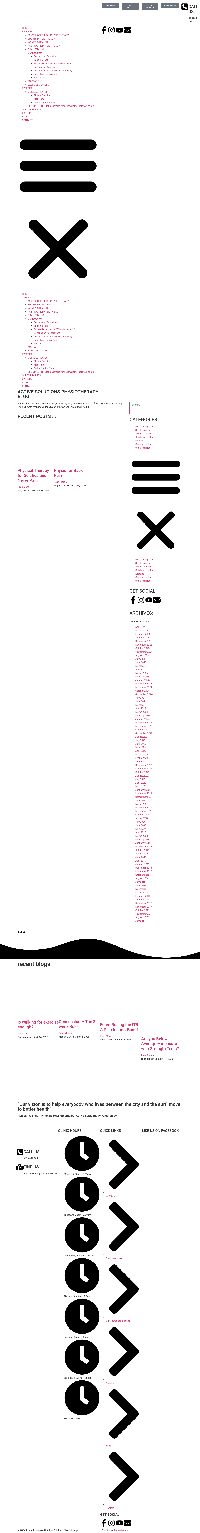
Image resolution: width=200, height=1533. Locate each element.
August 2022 (141, 775)
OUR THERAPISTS (31, 109)
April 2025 (140, 669)
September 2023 (144, 733)
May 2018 (140, 889)
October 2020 (142, 814)
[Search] (131, 411)
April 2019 (140, 860)
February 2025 (142, 676)
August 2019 (141, 853)
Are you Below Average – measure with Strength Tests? (160, 1043)
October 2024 (142, 690)
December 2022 (143, 765)
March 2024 (141, 712)
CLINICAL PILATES (38, 91)
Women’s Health (143, 433)
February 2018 (142, 896)
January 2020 (142, 843)
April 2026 (140, 627)
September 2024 (144, 694)
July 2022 (140, 779)
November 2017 (143, 906)
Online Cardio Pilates (45, 102)
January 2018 (142, 899)
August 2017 (141, 917)
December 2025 (143, 641)
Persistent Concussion (45, 74)
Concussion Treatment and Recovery (53, 70)
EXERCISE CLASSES (38, 84)
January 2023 (142, 761)
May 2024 (140, 704)
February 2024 (142, 715)
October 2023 (142, 729)
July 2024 (140, 697)
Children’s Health (144, 437)
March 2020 (141, 836)
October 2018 (142, 874)
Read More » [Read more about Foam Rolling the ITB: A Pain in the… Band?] (106, 1036)
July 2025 (140, 658)
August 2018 (141, 878)
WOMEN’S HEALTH (38, 42)
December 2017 (143, 903)
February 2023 (142, 758)
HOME (25, 28)
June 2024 (140, 701)
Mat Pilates (40, 99)
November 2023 (143, 726)
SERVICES (27, 31)
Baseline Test (41, 60)
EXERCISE (27, 88)
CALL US (193, 9)
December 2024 (143, 683)
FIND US (31, 1166)
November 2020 (143, 811)
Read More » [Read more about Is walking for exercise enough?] (24, 1033)
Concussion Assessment (47, 67)
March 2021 (141, 804)
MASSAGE (33, 81)
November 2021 (143, 793)
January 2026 (142, 637)
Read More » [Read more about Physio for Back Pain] (60, 482)
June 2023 (140, 743)
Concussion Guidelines (46, 56)
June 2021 (140, 800)
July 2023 (140, 740)
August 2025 (141, 655)
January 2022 (142, 789)
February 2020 (142, 839)
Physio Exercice (42, 95)
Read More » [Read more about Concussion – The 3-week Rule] (65, 1033)
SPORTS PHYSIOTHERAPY (42, 38)
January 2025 (142, 680)
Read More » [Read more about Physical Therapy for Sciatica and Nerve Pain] (24, 487)
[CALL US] (184, 6)
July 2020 (140, 821)
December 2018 (143, 867)
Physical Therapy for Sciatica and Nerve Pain (33, 475)
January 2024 (142, 719)
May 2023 (140, 747)
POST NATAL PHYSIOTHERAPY (44, 45)
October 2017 (142, 910)
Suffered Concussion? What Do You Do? (54, 63)
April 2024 (140, 708)
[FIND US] (20, 1167)
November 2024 (143, 687)
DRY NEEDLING (36, 49)
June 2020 (140, 825)
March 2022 (141, 786)
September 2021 (144, 797)
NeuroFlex (39, 77)
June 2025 (140, 662)
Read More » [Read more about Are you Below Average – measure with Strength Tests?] (147, 1055)
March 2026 (141, 630)
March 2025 (141, 673)
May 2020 (140, 828)
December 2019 (143, 846)
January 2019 (142, 864)
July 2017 (140, 921)
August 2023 (141, 736)
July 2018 (140, 882)
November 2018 (143, 871)
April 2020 (140, 832)
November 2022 (143, 768)
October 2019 (142, 850)
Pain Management (144, 426)
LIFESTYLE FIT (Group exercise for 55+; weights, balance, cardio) (61, 106)
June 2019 (140, 857)
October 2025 (142, 648)
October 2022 (142, 772)
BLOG (25, 116)
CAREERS (27, 113)
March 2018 (141, 892)
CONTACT (27, 120)
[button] (58, 207)
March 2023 (141, 754)
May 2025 (140, 666)
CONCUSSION (35, 52)
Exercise (139, 440)
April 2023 (140, 751)
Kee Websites (120, 1530)
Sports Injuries (142, 430)
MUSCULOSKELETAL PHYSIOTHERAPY (48, 35)
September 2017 (144, 913)
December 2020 (143, 807)
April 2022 (140, 782)
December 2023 (143, 722)
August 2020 (141, 818)
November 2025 (143, 644)
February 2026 (142, 634)
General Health (143, 444)
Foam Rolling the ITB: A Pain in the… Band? (119, 1027)
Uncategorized (142, 447)
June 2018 (140, 885)
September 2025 (144, 651)
